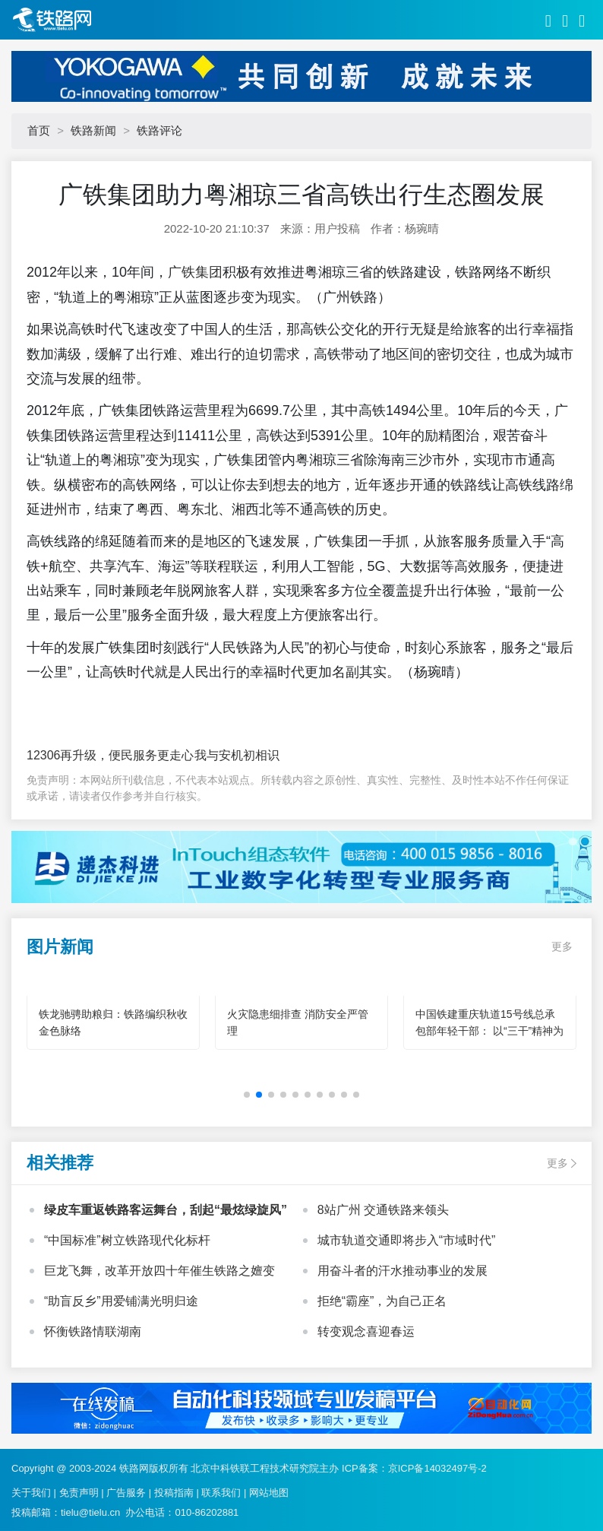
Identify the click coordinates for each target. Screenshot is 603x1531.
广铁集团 (195, 272)
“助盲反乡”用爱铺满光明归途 (121, 1301)
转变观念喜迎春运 (366, 1331)
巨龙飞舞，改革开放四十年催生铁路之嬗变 (159, 1270)
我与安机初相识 (236, 755)
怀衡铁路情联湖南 (92, 1331)
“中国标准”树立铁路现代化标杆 (127, 1240)
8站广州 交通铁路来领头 (383, 1209)
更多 (562, 946)
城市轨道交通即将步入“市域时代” (406, 1240)
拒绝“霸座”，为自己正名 (382, 1301)
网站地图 (269, 1492)
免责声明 (79, 1492)
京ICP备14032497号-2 (437, 1468)
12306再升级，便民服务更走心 (110, 755)
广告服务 (126, 1492)
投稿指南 (174, 1492)
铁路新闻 (93, 130)
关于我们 (31, 1492)
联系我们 (221, 1492)
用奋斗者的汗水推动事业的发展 (402, 1270)
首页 (38, 130)
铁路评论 (159, 130)
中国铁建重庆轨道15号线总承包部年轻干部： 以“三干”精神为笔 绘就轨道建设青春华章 (489, 1031)
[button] (247, 1095)
